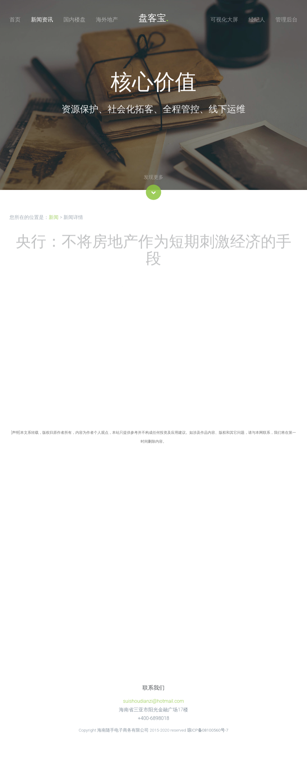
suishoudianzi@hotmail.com (153, 701)
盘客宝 (153, 18)
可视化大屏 (224, 19)
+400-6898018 (153, 718)
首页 (15, 19)
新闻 (54, 223)
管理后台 (286, 19)
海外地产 (107, 19)
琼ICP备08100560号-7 (208, 730)
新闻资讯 (42, 19)
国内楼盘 (74, 19)
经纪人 (256, 19)
